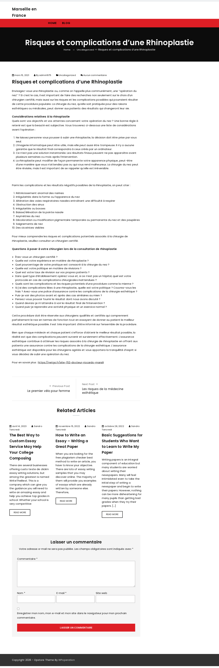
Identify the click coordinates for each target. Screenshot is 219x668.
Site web (101, 595)
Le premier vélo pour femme (48, 392)
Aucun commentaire (95, 76)
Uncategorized (85, 49)
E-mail (61, 595)
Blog (66, 23)
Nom (21, 595)
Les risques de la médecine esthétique (102, 392)
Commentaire (27, 560)
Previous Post (61, 387)
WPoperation (66, 662)
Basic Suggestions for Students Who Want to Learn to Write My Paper (121, 444)
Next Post (88, 385)
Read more (21, 514)
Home (52, 23)
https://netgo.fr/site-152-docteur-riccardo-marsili (71, 363)
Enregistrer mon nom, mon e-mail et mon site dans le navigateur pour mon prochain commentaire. (72, 617)
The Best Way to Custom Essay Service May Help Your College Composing (27, 447)
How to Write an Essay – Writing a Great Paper (74, 441)
